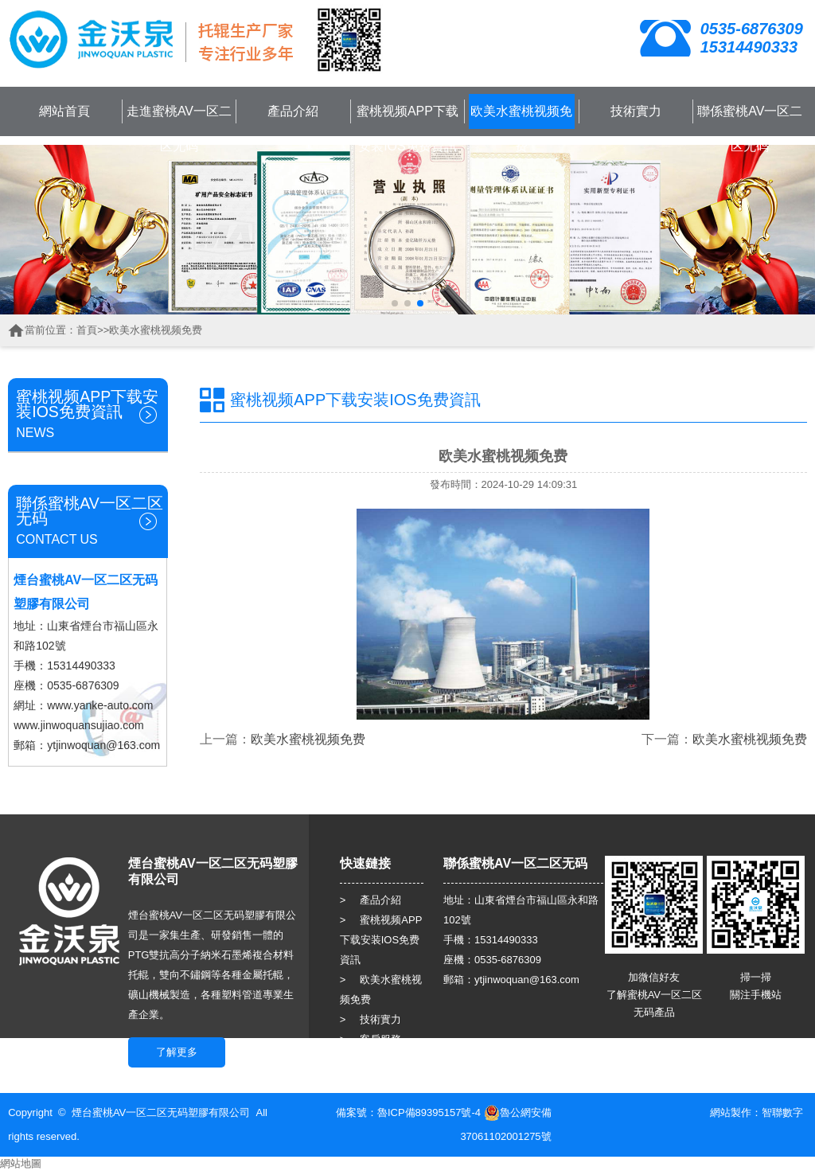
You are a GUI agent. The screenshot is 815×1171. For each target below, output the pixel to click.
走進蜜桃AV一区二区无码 (179, 128)
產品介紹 (292, 111)
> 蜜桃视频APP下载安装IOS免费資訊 (381, 940)
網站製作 (730, 1112)
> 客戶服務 (371, 1039)
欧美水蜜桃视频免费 (521, 128)
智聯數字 (782, 1112)
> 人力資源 (371, 1059)
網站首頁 (64, 111)
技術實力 (635, 111)
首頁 (86, 330)
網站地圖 (20, 1163)
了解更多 (176, 1052)
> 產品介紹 (371, 900)
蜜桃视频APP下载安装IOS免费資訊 (407, 128)
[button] (395, 303)
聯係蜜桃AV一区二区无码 (749, 128)
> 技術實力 (371, 1019)
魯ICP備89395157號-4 (429, 1112)
